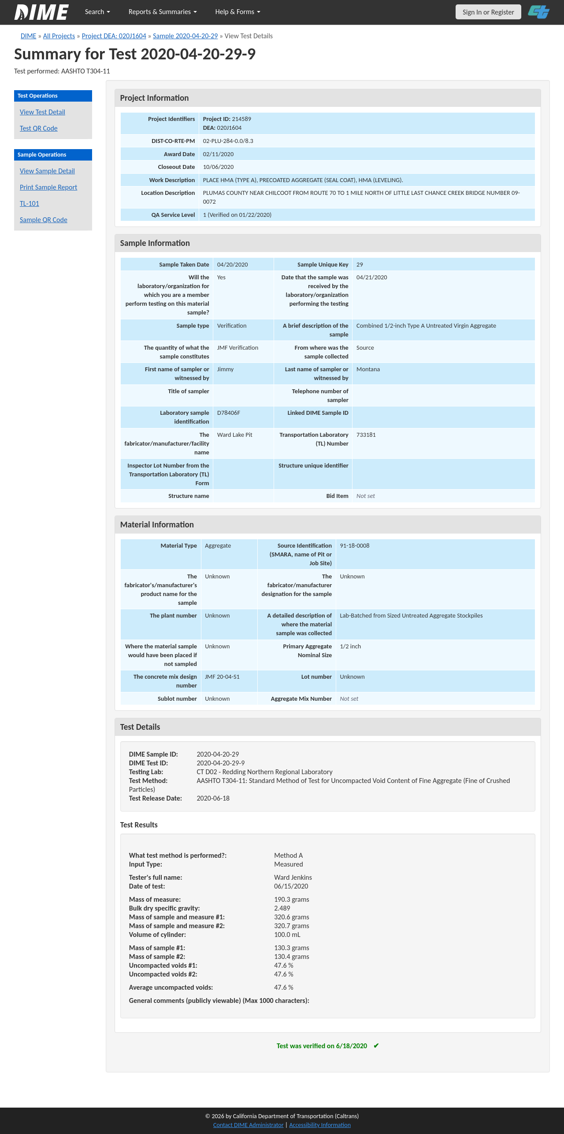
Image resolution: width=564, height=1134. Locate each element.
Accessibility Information (320, 1125)
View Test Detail (42, 112)
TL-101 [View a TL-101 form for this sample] (29, 203)
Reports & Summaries (163, 11)
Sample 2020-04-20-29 (185, 36)
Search (97, 11)
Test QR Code (39, 128)
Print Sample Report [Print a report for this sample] (48, 187)
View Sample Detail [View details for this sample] (47, 171)
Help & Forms (237, 11)
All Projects (59, 36)
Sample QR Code (43, 220)
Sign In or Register (488, 12)
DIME (28, 36)
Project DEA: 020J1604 (114, 36)
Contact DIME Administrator (248, 1125)
